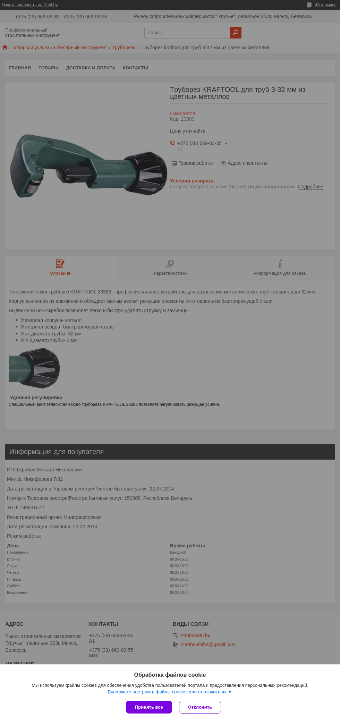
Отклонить (200, 707)
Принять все (149, 707)
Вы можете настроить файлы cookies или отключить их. (168, 691)
